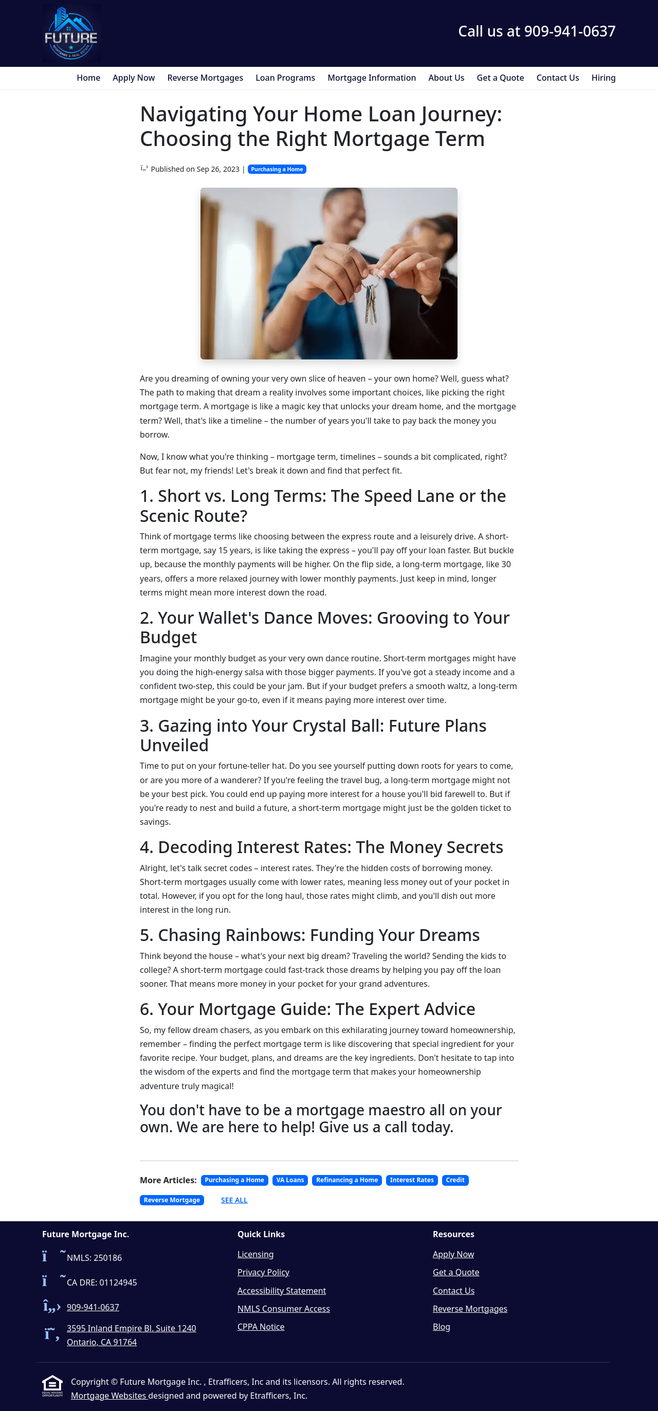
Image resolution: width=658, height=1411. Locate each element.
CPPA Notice (261, 1326)
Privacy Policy (263, 1272)
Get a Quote (500, 77)
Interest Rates (412, 1179)
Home (88, 77)
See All (234, 1200)
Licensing (255, 1254)
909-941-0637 (93, 1307)
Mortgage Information (371, 77)
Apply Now (134, 77)
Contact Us (558, 77)
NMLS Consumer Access (283, 1308)
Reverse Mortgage (172, 1200)
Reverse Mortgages (205, 77)
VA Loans (290, 1179)
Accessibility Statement (281, 1290)
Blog (441, 1326)
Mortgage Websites (109, 1395)
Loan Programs (285, 77)
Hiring (604, 77)
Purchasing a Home (277, 169)
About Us (447, 77)
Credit (455, 1179)
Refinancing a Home (347, 1179)
